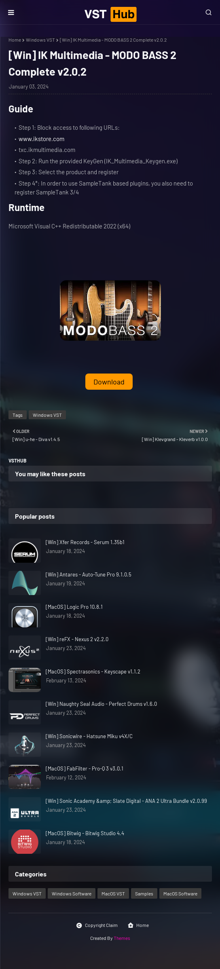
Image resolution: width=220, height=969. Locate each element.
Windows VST (40, 39)
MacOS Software (180, 893)
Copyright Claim (97, 925)
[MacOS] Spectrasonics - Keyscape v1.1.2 (93, 671)
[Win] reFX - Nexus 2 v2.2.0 (77, 639)
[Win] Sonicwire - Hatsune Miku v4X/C (89, 736)
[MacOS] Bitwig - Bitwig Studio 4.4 (85, 833)
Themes (122, 938)
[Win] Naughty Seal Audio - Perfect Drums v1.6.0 (101, 704)
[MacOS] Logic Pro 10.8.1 (74, 607)
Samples (144, 893)
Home (14, 39)
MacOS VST (113, 893)
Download (109, 381)
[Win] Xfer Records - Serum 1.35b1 (85, 542)
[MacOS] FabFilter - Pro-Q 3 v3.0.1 (84, 768)
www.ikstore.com (41, 138)
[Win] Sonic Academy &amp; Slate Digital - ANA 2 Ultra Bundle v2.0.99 (126, 801)
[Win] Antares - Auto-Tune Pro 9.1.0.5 (88, 574)
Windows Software (71, 893)
